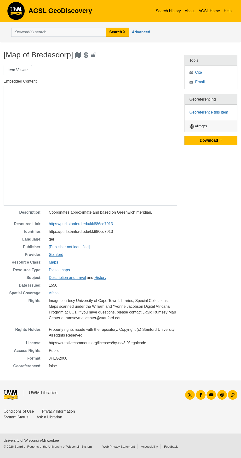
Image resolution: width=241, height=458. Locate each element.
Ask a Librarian (49, 417)
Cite (198, 72)
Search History (168, 11)
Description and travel (67, 278)
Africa (54, 293)
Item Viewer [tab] (18, 70)
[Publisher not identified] (69, 247)
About (190, 11)
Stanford (56, 255)
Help (228, 11)
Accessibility (149, 446)
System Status (16, 417)
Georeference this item (208, 112)
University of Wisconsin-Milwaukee (31, 440)
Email (200, 82)
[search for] (58, 32)
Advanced (141, 32)
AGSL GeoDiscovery (16, 12)
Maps (53, 262)
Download (209, 140)
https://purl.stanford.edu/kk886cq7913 (81, 224)
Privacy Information (58, 411)
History (100, 278)
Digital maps (59, 270)
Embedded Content (20, 81)
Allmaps (198, 126)
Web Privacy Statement (118, 446)
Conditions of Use (19, 411)
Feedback (171, 446)
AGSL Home (209, 11)
